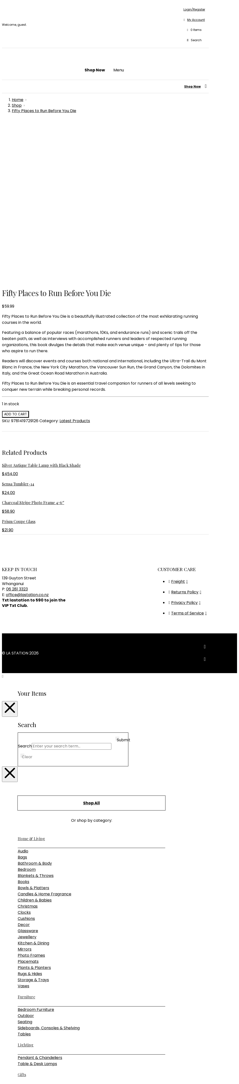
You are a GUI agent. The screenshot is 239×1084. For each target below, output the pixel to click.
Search (25, 587)
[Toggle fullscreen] (9, 1074)
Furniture (26, 838)
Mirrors (24, 791)
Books (23, 723)
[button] (194, 30)
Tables (24, 875)
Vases (23, 827)
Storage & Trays (33, 821)
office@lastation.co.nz (27, 436)
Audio (23, 692)
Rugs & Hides (30, 815)
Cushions (26, 760)
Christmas (28, 748)
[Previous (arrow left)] (4, 1080)
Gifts (22, 916)
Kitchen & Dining (33, 784)
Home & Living (31, 680)
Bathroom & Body (35, 705)
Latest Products (75, 262)
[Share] (14, 1074)
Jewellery (27, 778)
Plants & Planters (34, 809)
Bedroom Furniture (36, 851)
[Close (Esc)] (19, 1074)
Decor (24, 766)
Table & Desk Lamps (37, 905)
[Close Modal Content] (10, 550)
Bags (22, 699)
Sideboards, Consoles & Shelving (49, 869)
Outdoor (26, 857)
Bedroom (27, 711)
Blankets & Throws (36, 717)
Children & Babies (35, 741)
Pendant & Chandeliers (40, 899)
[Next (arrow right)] (9, 1080)
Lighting (25, 886)
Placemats (28, 803)
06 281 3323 (17, 430)
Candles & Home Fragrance (44, 735)
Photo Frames (31, 797)
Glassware (28, 772)
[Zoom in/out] (4, 1074)
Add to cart (15, 255)
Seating (25, 863)
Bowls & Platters (33, 729)
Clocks (24, 754)
